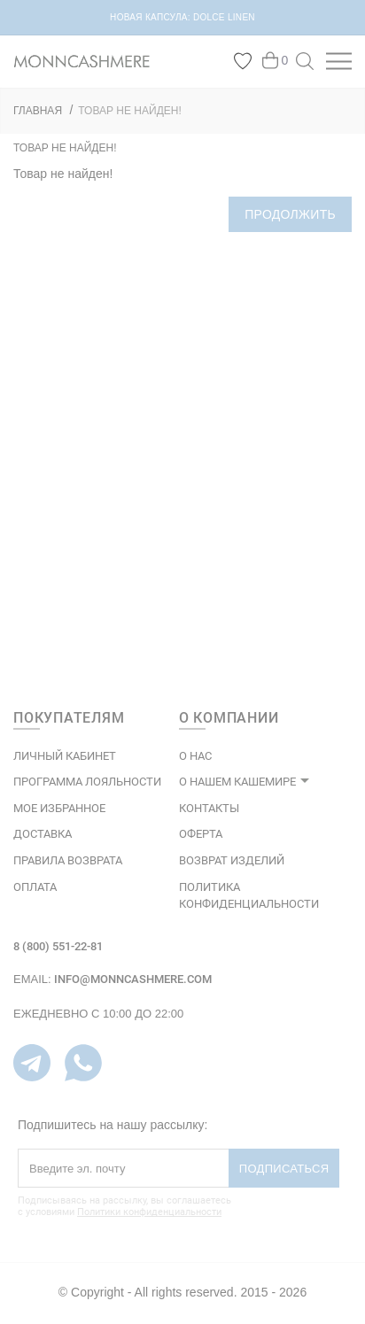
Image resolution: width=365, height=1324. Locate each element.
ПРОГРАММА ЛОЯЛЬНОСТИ (87, 781)
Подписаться (284, 1168)
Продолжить (290, 214)
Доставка (42, 833)
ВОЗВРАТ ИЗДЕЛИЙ (231, 860)
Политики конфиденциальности (149, 1212)
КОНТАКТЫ (209, 808)
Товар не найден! (130, 111)
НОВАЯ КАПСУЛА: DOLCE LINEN (182, 17)
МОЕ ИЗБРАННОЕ (59, 808)
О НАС (195, 756)
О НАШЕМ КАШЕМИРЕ (237, 781)
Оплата (35, 887)
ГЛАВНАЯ (37, 111)
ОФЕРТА (200, 833)
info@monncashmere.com (133, 979)
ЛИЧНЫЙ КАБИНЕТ (64, 756)
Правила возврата (67, 860)
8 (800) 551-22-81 (58, 946)
